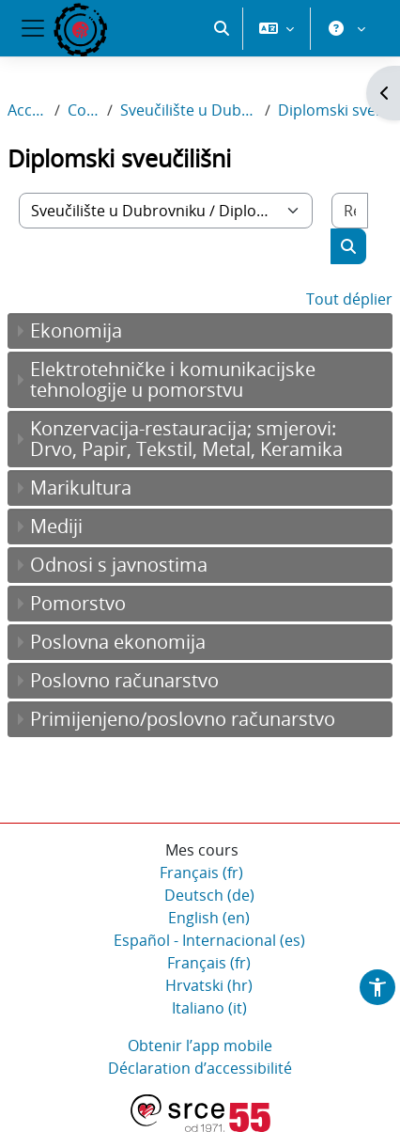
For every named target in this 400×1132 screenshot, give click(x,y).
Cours (83, 110)
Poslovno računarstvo (124, 680)
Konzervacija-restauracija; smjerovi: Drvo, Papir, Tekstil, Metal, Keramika (186, 439)
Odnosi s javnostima (119, 564)
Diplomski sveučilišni (335, 110)
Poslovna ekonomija (118, 641)
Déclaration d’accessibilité (200, 1068)
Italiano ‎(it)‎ (209, 1008)
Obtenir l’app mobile (200, 1045)
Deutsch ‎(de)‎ (209, 895)
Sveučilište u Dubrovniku (188, 110)
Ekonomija (76, 330)
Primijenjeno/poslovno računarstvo (182, 718)
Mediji (56, 526)
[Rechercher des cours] (349, 210)
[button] (221, 28)
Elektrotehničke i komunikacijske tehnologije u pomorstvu (172, 379)
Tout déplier (349, 299)
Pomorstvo (78, 603)
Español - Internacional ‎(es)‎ (209, 940)
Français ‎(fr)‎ (201, 872)
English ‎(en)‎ (209, 917)
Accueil (27, 110)
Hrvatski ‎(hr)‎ (209, 985)
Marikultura (80, 487)
